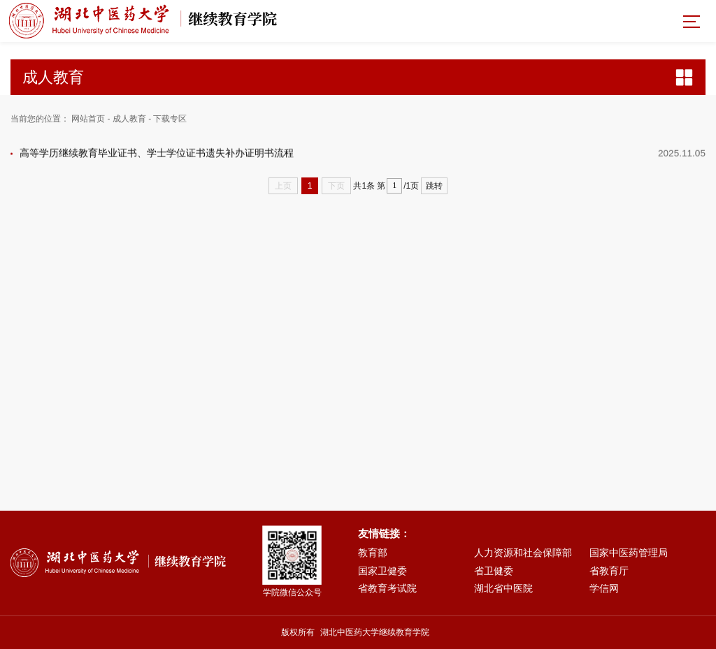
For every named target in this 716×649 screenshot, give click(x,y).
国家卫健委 (382, 571)
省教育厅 (609, 571)
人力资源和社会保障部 (523, 553)
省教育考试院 (387, 588)
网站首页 (88, 119)
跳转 (434, 186)
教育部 (372, 553)
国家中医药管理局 (628, 553)
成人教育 (129, 119)
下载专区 (170, 119)
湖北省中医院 (503, 588)
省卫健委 (493, 571)
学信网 (604, 588)
